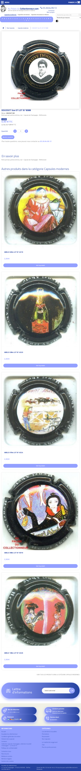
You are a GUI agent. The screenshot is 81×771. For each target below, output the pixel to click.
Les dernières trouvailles (49, 731)
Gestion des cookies (7, 761)
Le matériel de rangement (49, 742)
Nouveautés (45, 736)
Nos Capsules (46, 739)
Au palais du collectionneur (9, 734)
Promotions (45, 734)
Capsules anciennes (24, 15)
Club (43, 745)
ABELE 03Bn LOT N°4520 (13, 353)
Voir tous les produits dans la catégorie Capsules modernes (58, 675)
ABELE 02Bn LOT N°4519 (13, 252)
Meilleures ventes (6, 756)
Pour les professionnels (49, 747)
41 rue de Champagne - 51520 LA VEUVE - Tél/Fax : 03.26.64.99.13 (16, 768)
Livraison (4, 741)
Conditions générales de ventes (10, 736)
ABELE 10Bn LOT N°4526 (13, 653)
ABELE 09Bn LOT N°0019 (13, 553)
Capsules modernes (10, 15)
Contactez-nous (6, 751)
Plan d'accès (5, 754)
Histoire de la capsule (7, 739)
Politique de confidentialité (9, 748)
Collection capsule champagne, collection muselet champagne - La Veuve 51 (16, 745)
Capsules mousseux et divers (40, 15)
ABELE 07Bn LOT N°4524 (13, 453)
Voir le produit (40, 265)
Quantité (4, 131)
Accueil (3, 731)
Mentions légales (6, 759)
